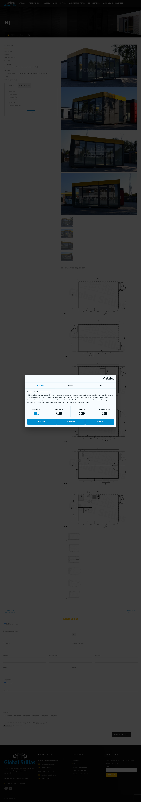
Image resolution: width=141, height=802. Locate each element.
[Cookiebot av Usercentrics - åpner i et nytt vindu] (105, 378)
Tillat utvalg (70, 422)
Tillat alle (99, 422)
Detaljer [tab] (70, 385)
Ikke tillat (41, 422)
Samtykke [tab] (40, 385)
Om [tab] (100, 385)
